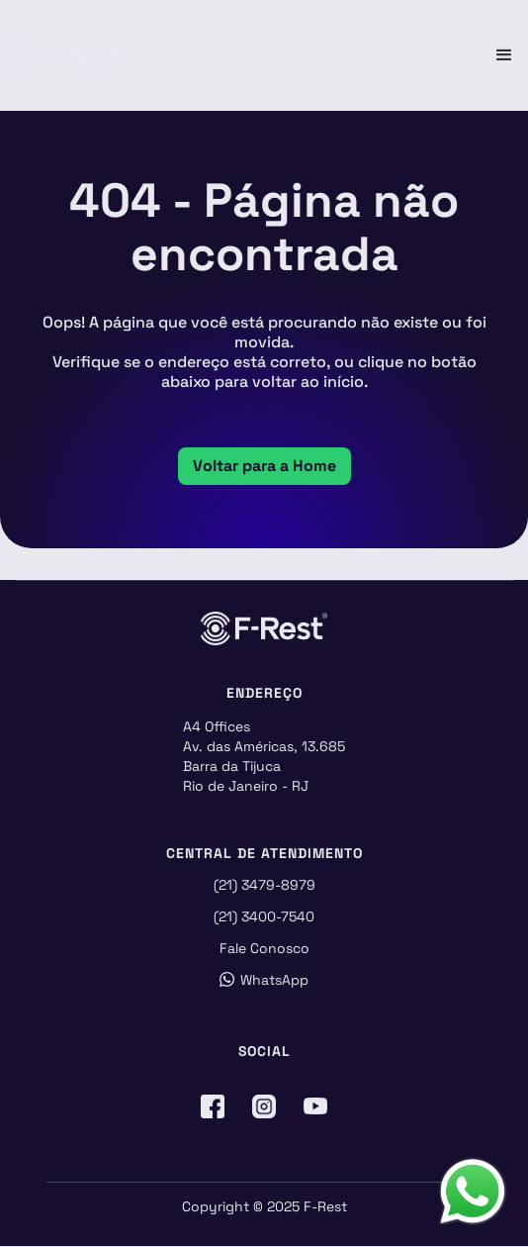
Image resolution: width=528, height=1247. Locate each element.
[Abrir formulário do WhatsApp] (472, 1191)
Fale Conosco (264, 948)
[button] (504, 55)
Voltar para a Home (264, 465)
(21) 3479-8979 (264, 885)
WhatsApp (264, 980)
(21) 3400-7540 (264, 916)
